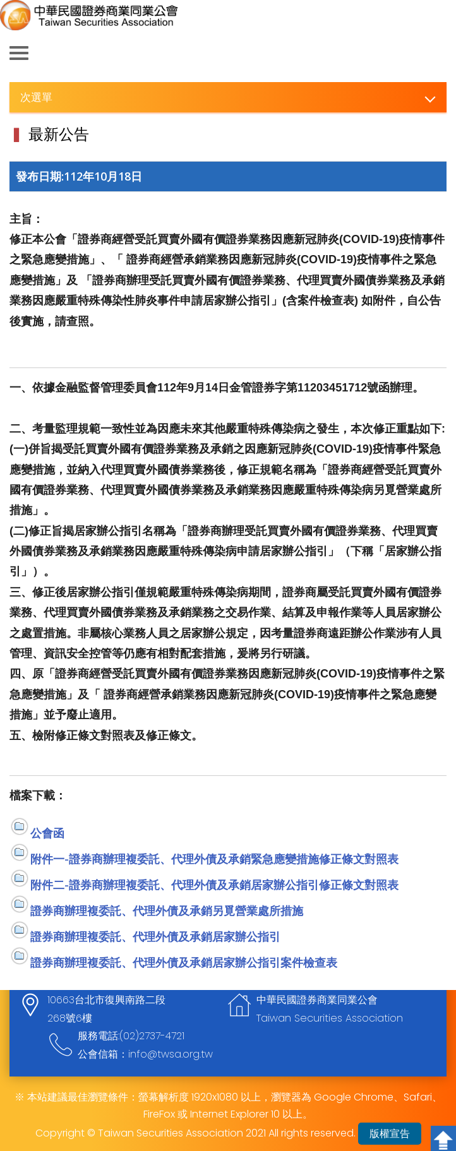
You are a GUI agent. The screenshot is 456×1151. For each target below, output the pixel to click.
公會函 (47, 832)
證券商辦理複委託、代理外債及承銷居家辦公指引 (155, 936)
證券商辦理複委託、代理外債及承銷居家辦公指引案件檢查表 (183, 962)
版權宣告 (389, 1133)
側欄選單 (18, 53)
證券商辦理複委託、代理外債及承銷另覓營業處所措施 (166, 910)
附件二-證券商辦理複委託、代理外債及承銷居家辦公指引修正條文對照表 (214, 884)
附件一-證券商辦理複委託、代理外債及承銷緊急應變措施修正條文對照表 (214, 858)
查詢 (437, 54)
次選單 (36, 97)
